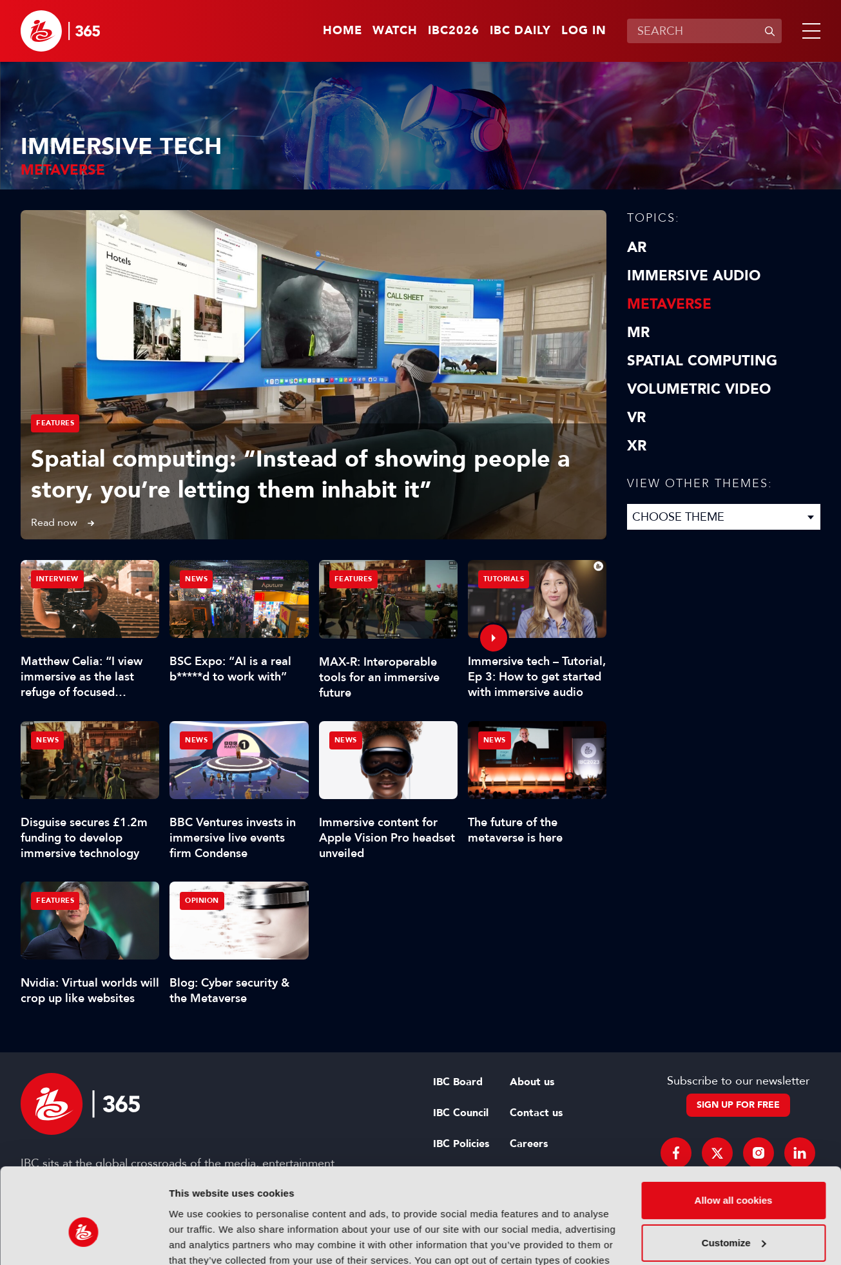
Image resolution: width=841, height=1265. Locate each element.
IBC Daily (520, 30)
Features (55, 423)
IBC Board (458, 1082)
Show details (199, 1239)
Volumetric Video (699, 389)
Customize (734, 1171)
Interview (57, 579)
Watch (395, 30)
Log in (583, 30)
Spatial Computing (702, 361)
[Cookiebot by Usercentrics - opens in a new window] (83, 1240)
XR (636, 446)
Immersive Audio (693, 275)
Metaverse (669, 304)
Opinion (202, 900)
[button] (808, 31)
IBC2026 (453, 30)
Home (342, 30)
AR (636, 247)
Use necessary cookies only (733, 1213)
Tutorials (504, 579)
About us (532, 1082)
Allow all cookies (734, 1129)
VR (636, 417)
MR (638, 332)
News (196, 579)
